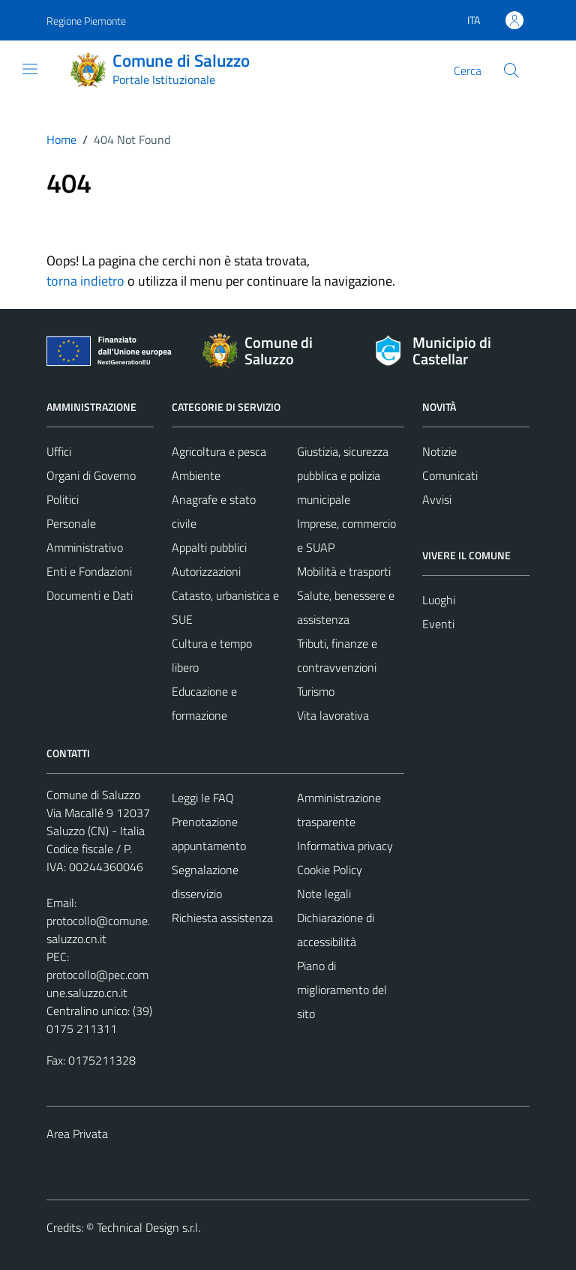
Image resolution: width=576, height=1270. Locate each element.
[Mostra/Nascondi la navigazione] (30, 69)
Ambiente (196, 475)
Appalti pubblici (209, 547)
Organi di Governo (91, 475)
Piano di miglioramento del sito (342, 990)
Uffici (58, 451)
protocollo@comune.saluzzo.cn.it (98, 930)
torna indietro (85, 281)
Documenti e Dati (89, 595)
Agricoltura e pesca (219, 451)
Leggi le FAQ (203, 798)
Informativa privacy (345, 846)
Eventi (438, 624)
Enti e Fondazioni (89, 571)
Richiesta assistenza (222, 918)
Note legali (324, 894)
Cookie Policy (329, 870)
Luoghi (438, 600)
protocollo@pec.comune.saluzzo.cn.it (97, 984)
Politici (62, 499)
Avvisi (437, 499)
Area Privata (77, 1134)
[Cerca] (512, 70)
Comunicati (450, 475)
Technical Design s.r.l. (148, 1227)
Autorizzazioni (206, 571)
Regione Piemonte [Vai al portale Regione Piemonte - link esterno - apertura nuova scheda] (86, 20)
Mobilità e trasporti (344, 571)
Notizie (439, 451)
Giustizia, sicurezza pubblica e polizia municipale (342, 475)
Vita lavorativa (333, 715)
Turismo (315, 691)
